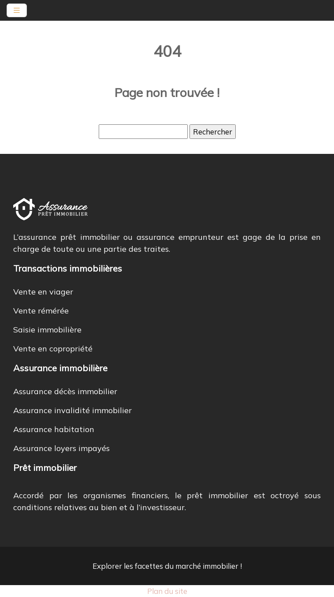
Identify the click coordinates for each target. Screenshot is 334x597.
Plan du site (167, 591)
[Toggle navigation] (17, 10)
